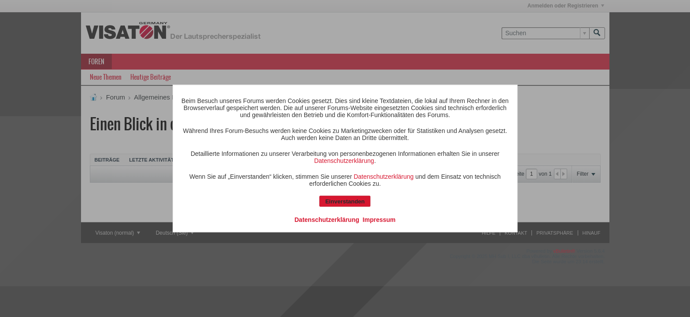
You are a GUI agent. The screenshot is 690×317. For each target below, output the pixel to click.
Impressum (379, 219)
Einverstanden (345, 201)
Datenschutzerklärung (344, 160)
